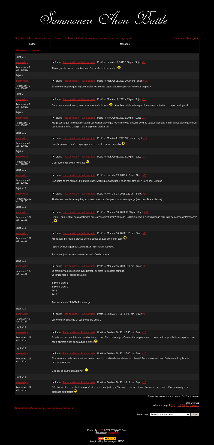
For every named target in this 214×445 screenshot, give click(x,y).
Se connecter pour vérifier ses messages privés (109, 38)
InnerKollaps (22, 62)
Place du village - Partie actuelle (79, 62)
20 (183, 405)
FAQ (17, 38)
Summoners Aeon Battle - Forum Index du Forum (45, 408)
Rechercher (27, 38)
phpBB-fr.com (113, 433)
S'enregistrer (192, 38)
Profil (80, 38)
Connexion (178, 38)
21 (187, 405)
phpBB (100, 430)
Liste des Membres (43, 38)
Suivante (194, 405)
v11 (24, 57)
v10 (24, 188)
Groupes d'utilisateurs (65, 38)
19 (179, 405)
